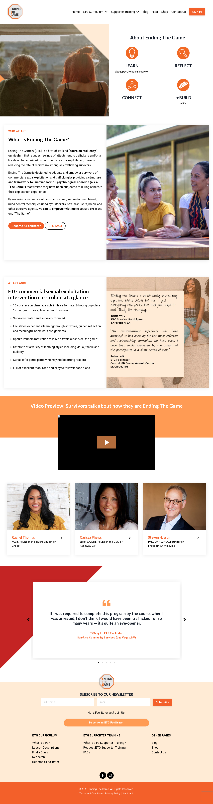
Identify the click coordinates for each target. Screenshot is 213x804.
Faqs (154, 11)
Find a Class (40, 755)
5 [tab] (114, 665)
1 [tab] (98, 665)
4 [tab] (110, 665)
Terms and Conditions (90, 796)
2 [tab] (102, 665)
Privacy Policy (113, 796)
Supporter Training (124, 11)
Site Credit (129, 796)
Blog (145, 11)
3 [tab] (106, 665)
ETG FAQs (55, 226)
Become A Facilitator (26, 226)
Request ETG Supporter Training (104, 751)
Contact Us (178, 11)
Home (75, 11)
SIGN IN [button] (197, 11)
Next (184, 621)
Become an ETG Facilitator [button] (106, 726)
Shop (164, 11)
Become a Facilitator (45, 765)
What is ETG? (41, 746)
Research (38, 760)
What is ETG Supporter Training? (104, 746)
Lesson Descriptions (46, 751)
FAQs (86, 755)
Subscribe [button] (162, 704)
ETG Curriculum (94, 11)
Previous (28, 621)
